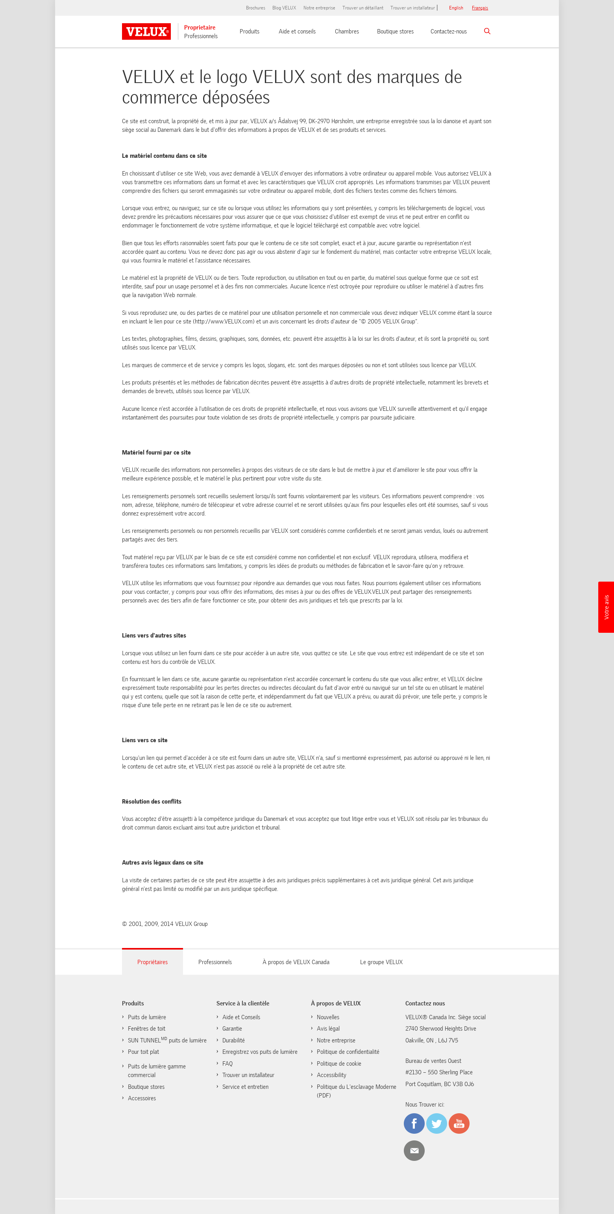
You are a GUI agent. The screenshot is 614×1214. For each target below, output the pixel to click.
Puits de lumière (147, 1017)
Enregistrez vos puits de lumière (260, 1051)
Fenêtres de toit (146, 1028)
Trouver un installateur (412, 8)
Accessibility (331, 1075)
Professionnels (201, 36)
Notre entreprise (319, 8)
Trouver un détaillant (362, 8)
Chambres (347, 31)
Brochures (255, 8)
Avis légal (328, 1028)
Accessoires (142, 1098)
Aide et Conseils (241, 1017)
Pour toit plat (143, 1051)
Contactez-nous (449, 31)
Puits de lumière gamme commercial (157, 1071)
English (456, 8)
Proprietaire (199, 27)
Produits (249, 31)
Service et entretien (245, 1086)
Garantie (232, 1028)
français (480, 8)
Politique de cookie (339, 1063)
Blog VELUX (284, 8)
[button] (606, 607)
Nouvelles (328, 1017)
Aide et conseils (297, 31)
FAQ (227, 1063)
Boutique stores (395, 31)
